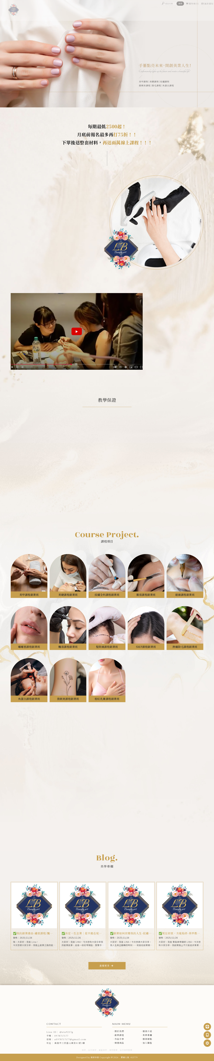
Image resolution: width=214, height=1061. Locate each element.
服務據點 (207, 13)
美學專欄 (171, 13)
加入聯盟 (147, 1043)
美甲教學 (113, 1050)
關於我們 (123, 13)
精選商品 (119, 1043)
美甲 (84, 1050)
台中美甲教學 (126, 1050)
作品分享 (189, 13)
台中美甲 (92, 1050)
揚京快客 (95, 1057)
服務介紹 (138, 13)
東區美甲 (103, 1050)
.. (119, 1057)
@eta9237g (66, 1031)
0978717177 (61, 1035)
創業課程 (156, 13)
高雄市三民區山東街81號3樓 (69, 1042)
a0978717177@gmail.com (70, 1039)
